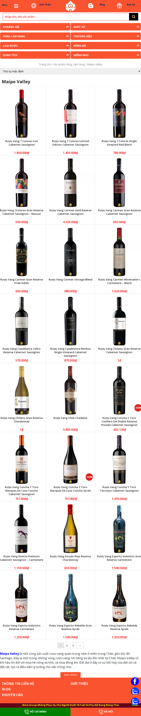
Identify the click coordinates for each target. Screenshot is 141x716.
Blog (102, 4)
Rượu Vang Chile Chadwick (70, 418)
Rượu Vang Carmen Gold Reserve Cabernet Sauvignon (70, 212)
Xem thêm (70, 675)
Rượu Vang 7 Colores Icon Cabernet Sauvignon (21, 142)
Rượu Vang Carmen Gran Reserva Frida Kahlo (21, 281)
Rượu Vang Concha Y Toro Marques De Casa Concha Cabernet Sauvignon (21, 490)
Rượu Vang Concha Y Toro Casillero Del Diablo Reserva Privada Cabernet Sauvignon (119, 421)
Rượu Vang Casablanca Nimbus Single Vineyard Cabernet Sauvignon (70, 352)
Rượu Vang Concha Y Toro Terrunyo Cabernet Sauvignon (119, 488)
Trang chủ (45, 64)
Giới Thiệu (45, 4)
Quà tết (130, 4)
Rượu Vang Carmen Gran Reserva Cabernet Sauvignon (119, 212)
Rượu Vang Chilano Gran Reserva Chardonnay (22, 419)
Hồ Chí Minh (35, 712)
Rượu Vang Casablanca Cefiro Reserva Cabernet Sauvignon (22, 350)
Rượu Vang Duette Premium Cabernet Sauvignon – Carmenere (21, 558)
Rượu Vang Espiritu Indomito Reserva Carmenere (21, 627)
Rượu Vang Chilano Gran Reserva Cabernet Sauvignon (119, 350)
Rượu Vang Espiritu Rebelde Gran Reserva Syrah (70, 627)
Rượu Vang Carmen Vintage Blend (70, 279)
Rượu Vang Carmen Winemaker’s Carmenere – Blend (119, 281)
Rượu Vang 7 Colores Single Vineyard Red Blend (119, 142)
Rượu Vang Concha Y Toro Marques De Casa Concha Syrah (70, 488)
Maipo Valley (9, 654)
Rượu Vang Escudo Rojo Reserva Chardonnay (70, 558)
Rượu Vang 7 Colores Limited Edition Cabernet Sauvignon (70, 142)
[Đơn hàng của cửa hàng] (70, 71)
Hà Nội (106, 712)
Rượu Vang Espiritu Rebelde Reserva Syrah (119, 627)
